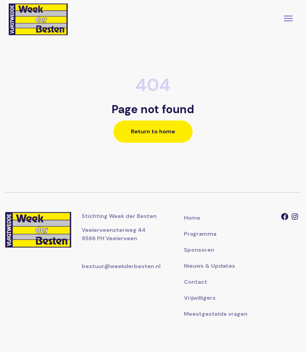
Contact (195, 281)
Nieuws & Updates (209, 265)
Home (192, 217)
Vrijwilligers (200, 298)
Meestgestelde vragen (215, 314)
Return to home (153, 131)
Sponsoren (199, 249)
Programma (200, 233)
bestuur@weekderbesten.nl (121, 266)
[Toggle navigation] (288, 19)
